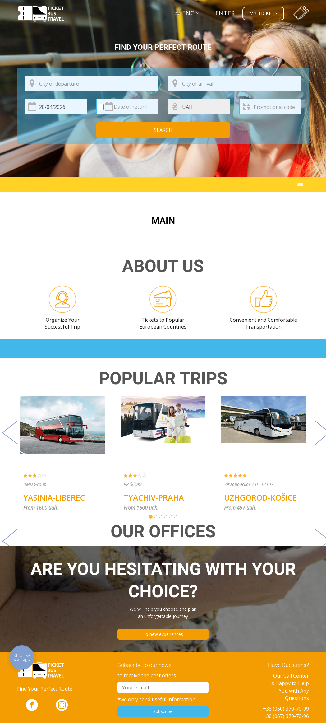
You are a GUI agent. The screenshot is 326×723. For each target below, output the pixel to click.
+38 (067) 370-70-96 (286, 716)
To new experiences (163, 634)
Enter (224, 13)
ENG (185, 13)
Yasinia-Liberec (54, 497)
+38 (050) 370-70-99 (286, 708)
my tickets (262, 13)
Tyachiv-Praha (154, 497)
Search (163, 130)
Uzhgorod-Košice (260, 497)
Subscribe (162, 711)
